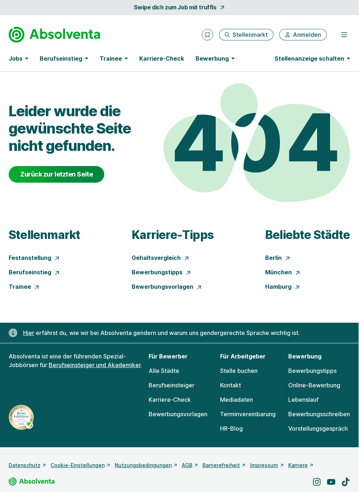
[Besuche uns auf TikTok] (345, 482)
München (283, 272)
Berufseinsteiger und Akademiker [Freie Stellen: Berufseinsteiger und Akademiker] (95, 365)
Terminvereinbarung (248, 414)
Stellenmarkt (44, 235)
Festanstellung (34, 257)
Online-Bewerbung (314, 385)
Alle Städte (164, 370)
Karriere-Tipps (173, 235)
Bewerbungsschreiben (319, 414)
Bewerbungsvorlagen (167, 286)
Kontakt (230, 385)
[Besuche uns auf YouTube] (331, 482)
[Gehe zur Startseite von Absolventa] (54, 35)
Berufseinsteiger (171, 385)
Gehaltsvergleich (160, 257)
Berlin (277, 257)
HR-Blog (231, 428)
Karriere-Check (161, 58)
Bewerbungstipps (161, 272)
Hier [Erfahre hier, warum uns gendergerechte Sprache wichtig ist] (28, 332)
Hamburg (282, 286)
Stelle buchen (239, 370)
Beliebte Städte (307, 235)
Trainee (24, 286)
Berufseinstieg (34, 272)
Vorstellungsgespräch (318, 428)
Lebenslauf (303, 399)
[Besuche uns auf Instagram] (316, 482)
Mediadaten (236, 399)
